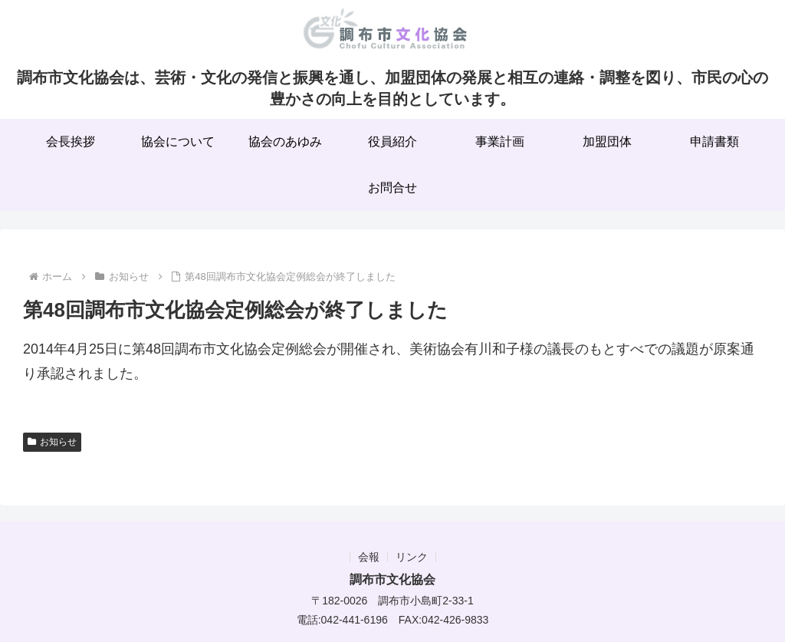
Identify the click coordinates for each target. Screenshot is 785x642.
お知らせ (52, 441)
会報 (368, 556)
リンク (412, 556)
